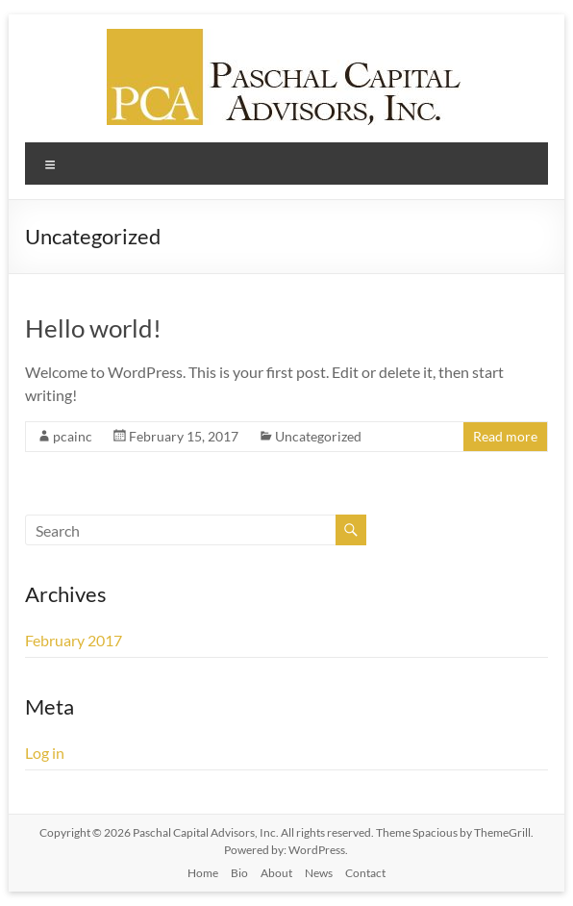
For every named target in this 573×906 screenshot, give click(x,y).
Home (202, 873)
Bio (239, 873)
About (276, 873)
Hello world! (93, 328)
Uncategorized (318, 436)
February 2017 (73, 640)
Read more (505, 436)
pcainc (72, 436)
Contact (365, 873)
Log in (44, 752)
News (319, 873)
